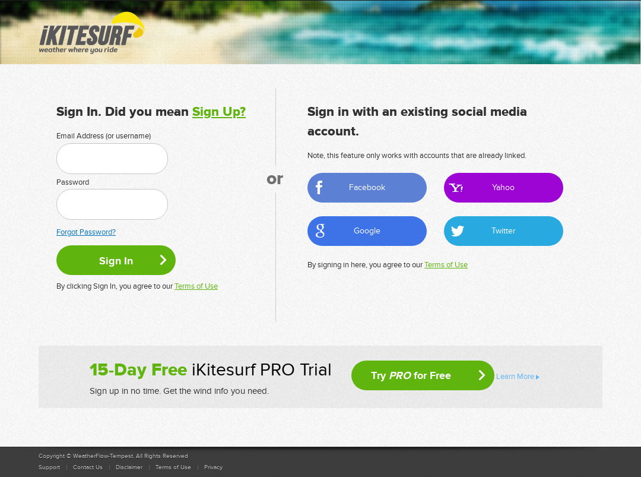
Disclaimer (129, 467)
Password (72, 182)
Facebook (367, 187)
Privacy (213, 467)
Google (367, 231)
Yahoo (503, 187)
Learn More (515, 376)
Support (49, 467)
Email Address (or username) (103, 136)
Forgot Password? (86, 232)
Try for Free (411, 375)
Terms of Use (196, 286)
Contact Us (88, 467)
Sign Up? (219, 112)
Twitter (503, 231)
